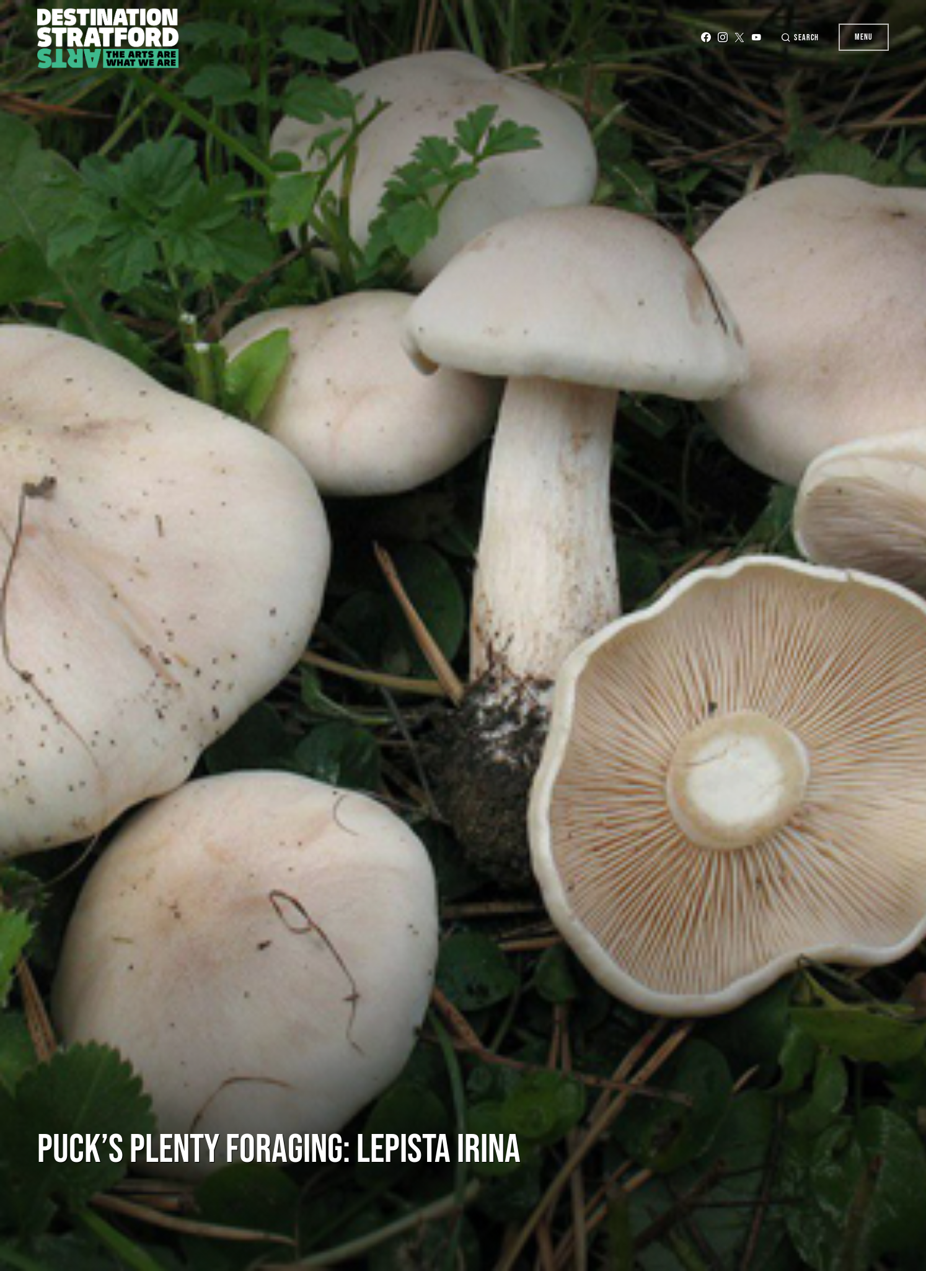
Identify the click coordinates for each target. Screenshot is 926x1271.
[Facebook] (706, 37)
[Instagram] (723, 37)
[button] (799, 37)
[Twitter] (739, 37)
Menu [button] (864, 37)
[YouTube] (756, 37)
